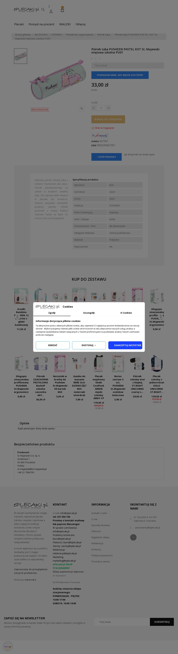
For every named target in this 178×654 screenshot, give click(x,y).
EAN (93, 145)
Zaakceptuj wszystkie (127, 345)
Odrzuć (52, 345)
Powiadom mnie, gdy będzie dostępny (120, 75)
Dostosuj (89, 345)
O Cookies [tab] (126, 312)
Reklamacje (97, 543)
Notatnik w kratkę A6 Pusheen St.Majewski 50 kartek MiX (60, 384)
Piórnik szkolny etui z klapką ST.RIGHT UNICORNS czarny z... (137, 384)
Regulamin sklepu (100, 537)
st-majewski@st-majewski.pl (32, 469)
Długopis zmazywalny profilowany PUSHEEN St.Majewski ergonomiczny (22, 384)
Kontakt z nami (99, 513)
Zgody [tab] (52, 312)
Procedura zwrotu (100, 561)
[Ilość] (101, 108)
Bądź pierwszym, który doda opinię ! (36, 428)
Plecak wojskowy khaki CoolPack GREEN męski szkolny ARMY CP (99, 387)
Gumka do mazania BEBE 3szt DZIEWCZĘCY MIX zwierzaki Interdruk (80, 386)
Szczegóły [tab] (89, 312)
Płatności (96, 531)
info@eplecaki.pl (68, 513)
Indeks (95, 141)
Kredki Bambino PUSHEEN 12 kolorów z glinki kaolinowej (21, 316)
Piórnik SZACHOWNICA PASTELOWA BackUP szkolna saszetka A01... (42, 386)
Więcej (80, 24)
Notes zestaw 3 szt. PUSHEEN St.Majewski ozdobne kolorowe (118, 386)
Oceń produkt (106, 156)
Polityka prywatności (102, 555)
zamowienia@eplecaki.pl (147, 527)
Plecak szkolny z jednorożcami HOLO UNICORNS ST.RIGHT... (157, 384)
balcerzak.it (30, 579)
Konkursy (96, 549)
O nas (94, 519)
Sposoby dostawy (100, 525)
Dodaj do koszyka (108, 119)
